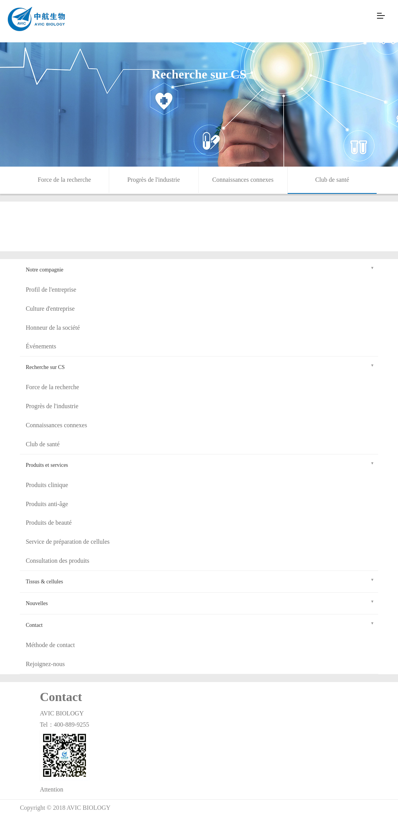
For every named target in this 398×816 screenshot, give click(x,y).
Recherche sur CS (200, 366)
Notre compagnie (200, 268)
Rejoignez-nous (45, 664)
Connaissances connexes (243, 179)
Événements (41, 346)
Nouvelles (200, 602)
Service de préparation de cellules (68, 541)
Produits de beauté (49, 522)
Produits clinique (47, 485)
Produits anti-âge (47, 504)
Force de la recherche (64, 179)
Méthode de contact (50, 645)
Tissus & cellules (200, 580)
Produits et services (200, 464)
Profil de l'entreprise (51, 289)
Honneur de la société (53, 327)
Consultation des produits (57, 560)
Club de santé (332, 179)
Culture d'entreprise (50, 308)
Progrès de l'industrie (153, 179)
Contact (200, 624)
